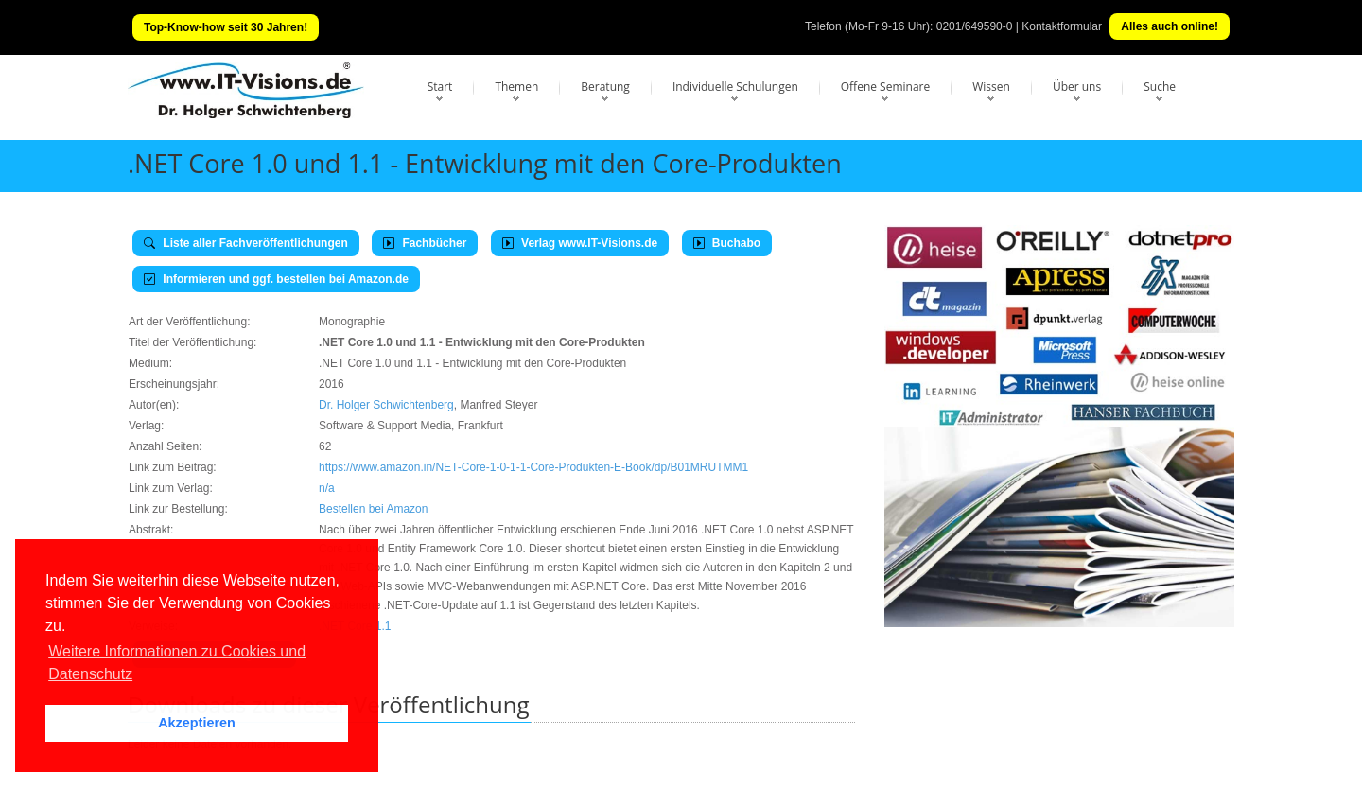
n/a (327, 488)
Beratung (605, 87)
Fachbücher (424, 243)
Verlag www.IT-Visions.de (579, 243)
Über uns (1077, 87)
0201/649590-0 (974, 26)
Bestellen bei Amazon (373, 509)
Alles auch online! (1169, 26)
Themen (516, 87)
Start (440, 87)
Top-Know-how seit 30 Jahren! (225, 27)
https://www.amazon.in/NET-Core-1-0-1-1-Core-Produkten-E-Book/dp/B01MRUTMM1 (533, 467)
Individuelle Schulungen (735, 87)
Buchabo (727, 243)
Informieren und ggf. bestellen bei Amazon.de (276, 279)
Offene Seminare (886, 87)
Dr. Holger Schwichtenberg (386, 404)
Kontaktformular (1062, 26)
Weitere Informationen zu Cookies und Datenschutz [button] (177, 662)
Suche (1160, 87)
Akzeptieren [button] (197, 722)
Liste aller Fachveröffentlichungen (246, 243)
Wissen (991, 87)
